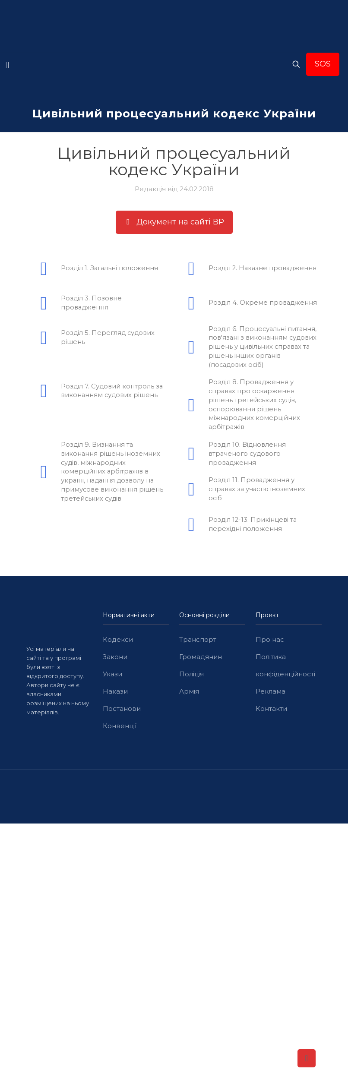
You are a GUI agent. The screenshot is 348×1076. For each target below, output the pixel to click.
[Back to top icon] (306, 1058)
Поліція (191, 676)
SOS (323, 64)
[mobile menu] (7, 65)
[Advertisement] (174, 889)
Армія (189, 693)
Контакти (271, 710)
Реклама (270, 693)
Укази (112, 676)
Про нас (270, 641)
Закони (115, 658)
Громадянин (200, 658)
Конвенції (119, 727)
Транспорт (197, 641)
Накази (115, 693)
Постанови (122, 710)
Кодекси (118, 641)
